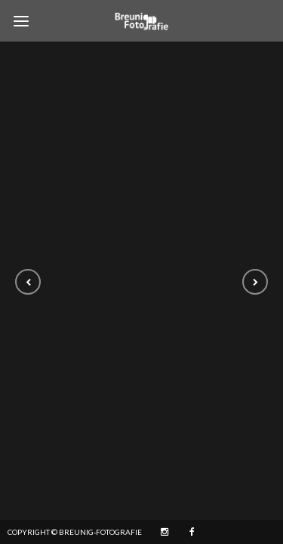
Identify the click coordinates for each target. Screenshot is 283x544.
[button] (28, 282)
